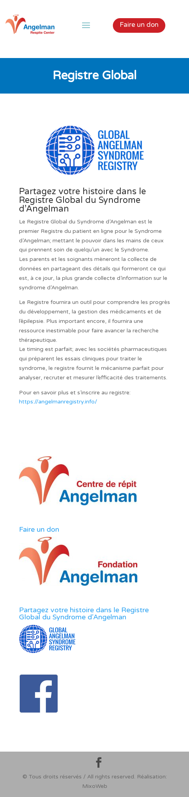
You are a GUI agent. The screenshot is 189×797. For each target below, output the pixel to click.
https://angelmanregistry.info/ (58, 401)
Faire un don (139, 25)
